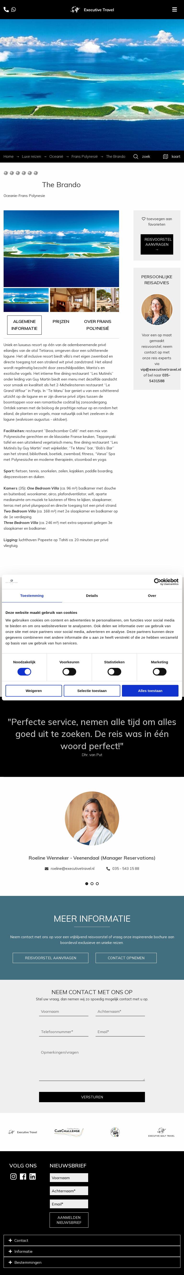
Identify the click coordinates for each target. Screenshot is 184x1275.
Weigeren (34, 691)
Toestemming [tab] (32, 596)
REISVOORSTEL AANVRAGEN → (158, 244)
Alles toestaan (150, 691)
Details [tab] (92, 596)
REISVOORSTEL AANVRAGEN (50, 958)
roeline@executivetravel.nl (69, 868)
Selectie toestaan (92, 691)
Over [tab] (152, 596)
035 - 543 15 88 (122, 868)
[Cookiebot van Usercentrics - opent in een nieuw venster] (157, 581)
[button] (86, 883)
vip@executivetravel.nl (161, 369)
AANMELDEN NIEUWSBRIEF (69, 1220)
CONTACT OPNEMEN (126, 958)
